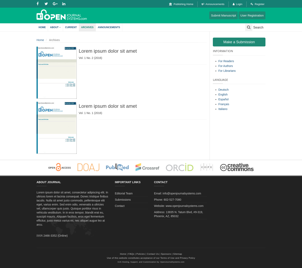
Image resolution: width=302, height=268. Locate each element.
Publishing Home (181, 4)
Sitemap (177, 254)
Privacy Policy (187, 258)
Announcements (213, 4)
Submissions (123, 199)
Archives (87, 27)
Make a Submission (239, 42)
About (55, 27)
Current (71, 27)
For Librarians (227, 70)
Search (254, 27)
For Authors (225, 66)
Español (223, 99)
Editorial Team (124, 193)
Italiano (223, 109)
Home (42, 27)
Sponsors (166, 254)
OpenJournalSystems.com (172, 262)
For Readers (226, 61)
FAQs (131, 254)
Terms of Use (167, 258)
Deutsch (223, 89)
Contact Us (153, 254)
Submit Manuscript (223, 15)
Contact (119, 205)
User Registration (252, 15)
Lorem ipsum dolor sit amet (108, 51)
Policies (140, 254)
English (223, 94)
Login (237, 4)
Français (223, 104)
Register (257, 4)
